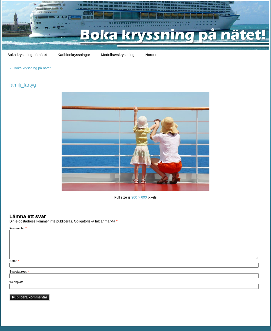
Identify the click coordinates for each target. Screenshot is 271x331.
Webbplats (16, 282)
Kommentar (18, 228)
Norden (151, 55)
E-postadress (19, 271)
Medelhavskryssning (118, 55)
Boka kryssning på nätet (27, 55)
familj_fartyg (22, 85)
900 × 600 (139, 197)
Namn (14, 261)
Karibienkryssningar (74, 55)
